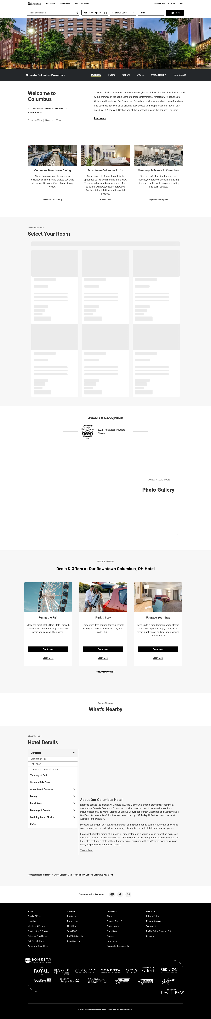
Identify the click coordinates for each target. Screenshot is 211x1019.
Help (181, 3)
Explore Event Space (158, 199)
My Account (72, 921)
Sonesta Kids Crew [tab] (40, 782)
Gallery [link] (126, 75)
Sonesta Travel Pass (116, 921)
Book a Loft (105, 199)
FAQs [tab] (33, 824)
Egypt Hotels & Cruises (38, 931)
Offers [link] (140, 75)
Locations (32, 921)
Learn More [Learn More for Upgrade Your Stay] (158, 658)
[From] (86, 12)
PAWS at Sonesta (75, 936)
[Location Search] (53, 13)
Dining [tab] (52, 796)
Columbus (79, 875)
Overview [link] (96, 75)
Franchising (112, 931)
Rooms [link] (111, 75)
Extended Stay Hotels (37, 936)
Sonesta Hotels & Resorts (39, 875)
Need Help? (72, 926)
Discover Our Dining (52, 199)
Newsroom (112, 941)
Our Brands (50, 3)
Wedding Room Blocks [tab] (52, 817)
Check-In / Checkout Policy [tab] (44, 769)
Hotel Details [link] (179, 75)
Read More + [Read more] (100, 118)
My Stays (171, 3)
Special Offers (64, 3)
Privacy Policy (152, 916)
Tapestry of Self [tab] (38, 775)
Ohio (70, 875)
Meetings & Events (82, 3)
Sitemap (150, 936)
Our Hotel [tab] (53, 752)
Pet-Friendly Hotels (36, 941)
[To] (98, 12)
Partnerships (113, 926)
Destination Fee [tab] (38, 758)
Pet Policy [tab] (35, 764)
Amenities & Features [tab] (52, 789)
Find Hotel (175, 12)
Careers (110, 936)
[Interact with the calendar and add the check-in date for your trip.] (105, 12)
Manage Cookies (153, 921)
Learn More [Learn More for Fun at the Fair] (48, 658)
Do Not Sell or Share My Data (159, 931)
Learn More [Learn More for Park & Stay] (103, 658)
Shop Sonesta (73, 941)
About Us (111, 916)
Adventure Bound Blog (38, 946)
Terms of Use (152, 926)
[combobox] (53, 13)
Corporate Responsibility (118, 946)
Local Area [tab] (52, 803)
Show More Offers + (105, 672)
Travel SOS (72, 931)
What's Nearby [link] (158, 75)
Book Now (48, 649)
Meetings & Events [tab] (52, 810)
